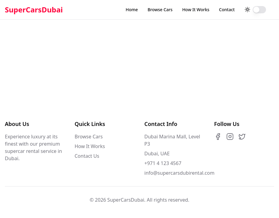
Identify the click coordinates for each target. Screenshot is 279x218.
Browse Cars (160, 9)
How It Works (195, 9)
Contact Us (87, 156)
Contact (227, 9)
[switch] (259, 9)
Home (132, 9)
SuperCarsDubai (34, 10)
